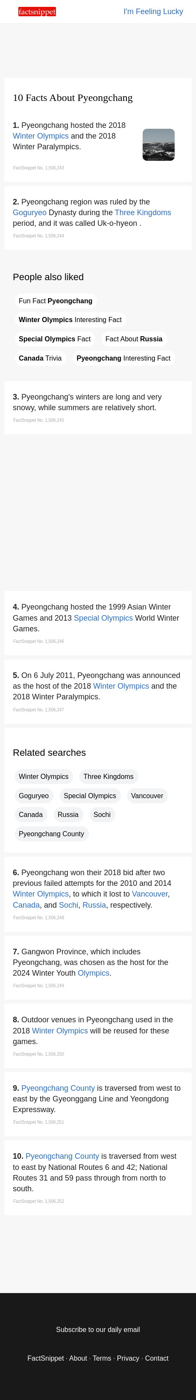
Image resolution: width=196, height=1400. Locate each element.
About (78, 1358)
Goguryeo (30, 212)
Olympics (93, 973)
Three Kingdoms (143, 212)
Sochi (102, 814)
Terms (102, 1358)
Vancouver (147, 795)
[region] (98, 49)
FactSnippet (45, 1358)
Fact (55, 339)
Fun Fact (55, 301)
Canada (31, 814)
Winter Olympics (41, 136)
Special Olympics (103, 618)
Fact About (133, 339)
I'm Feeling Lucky (154, 11)
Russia (68, 814)
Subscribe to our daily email (98, 1329)
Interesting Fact (70, 319)
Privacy (128, 1358)
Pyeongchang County (51, 834)
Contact (157, 1358)
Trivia (40, 358)
